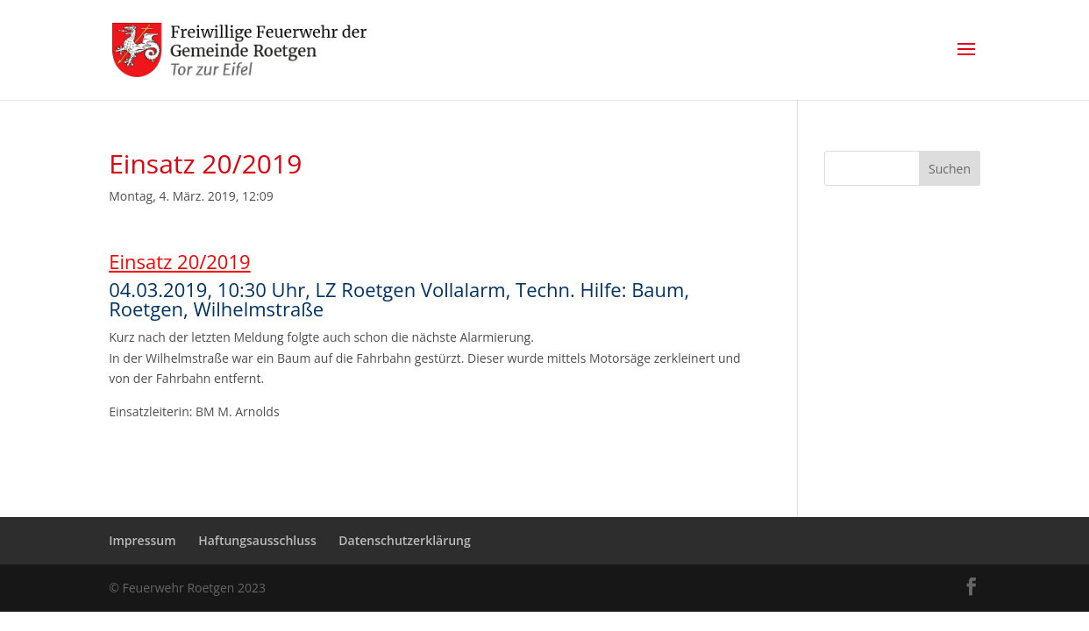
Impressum (142, 540)
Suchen (950, 168)
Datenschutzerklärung (404, 540)
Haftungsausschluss (257, 540)
